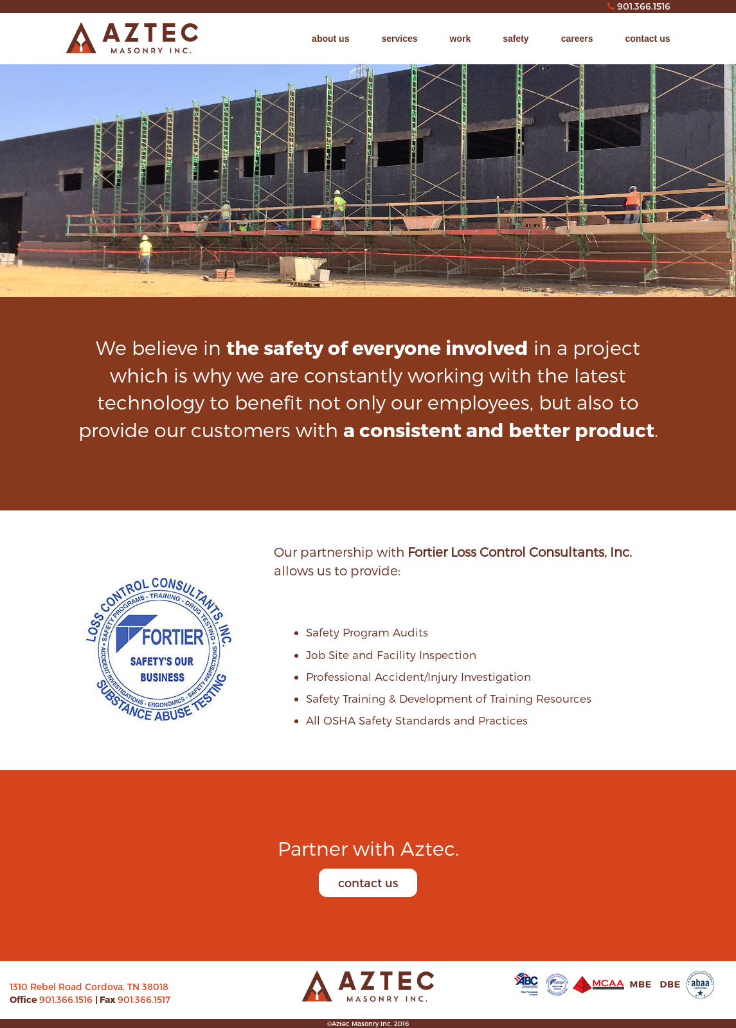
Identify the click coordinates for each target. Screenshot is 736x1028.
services (399, 38)
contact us (647, 38)
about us (330, 38)
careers (577, 38)
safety (515, 38)
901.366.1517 (144, 999)
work (460, 38)
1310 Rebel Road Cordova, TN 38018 (89, 986)
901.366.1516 (67, 999)
